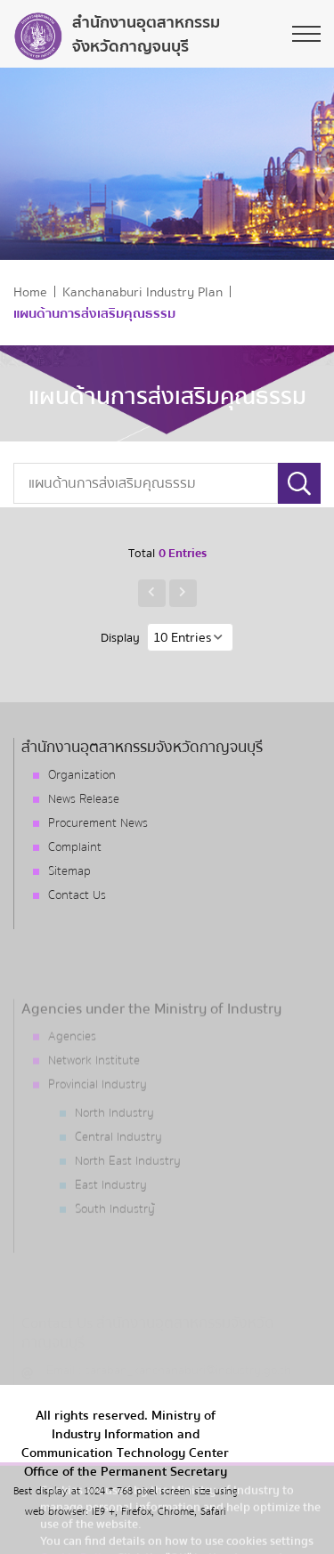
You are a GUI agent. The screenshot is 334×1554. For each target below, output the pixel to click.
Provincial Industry (97, 1114)
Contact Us (77, 895)
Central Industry (118, 1167)
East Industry (111, 1215)
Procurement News (98, 823)
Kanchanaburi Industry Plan (142, 292)
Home (30, 292)
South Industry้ (115, 1239)
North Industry (114, 1143)
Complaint (75, 847)
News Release (83, 799)
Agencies (72, 1066)
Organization (82, 775)
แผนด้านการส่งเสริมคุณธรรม (94, 314)
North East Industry (128, 1191)
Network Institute (94, 1090)
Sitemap (69, 871)
